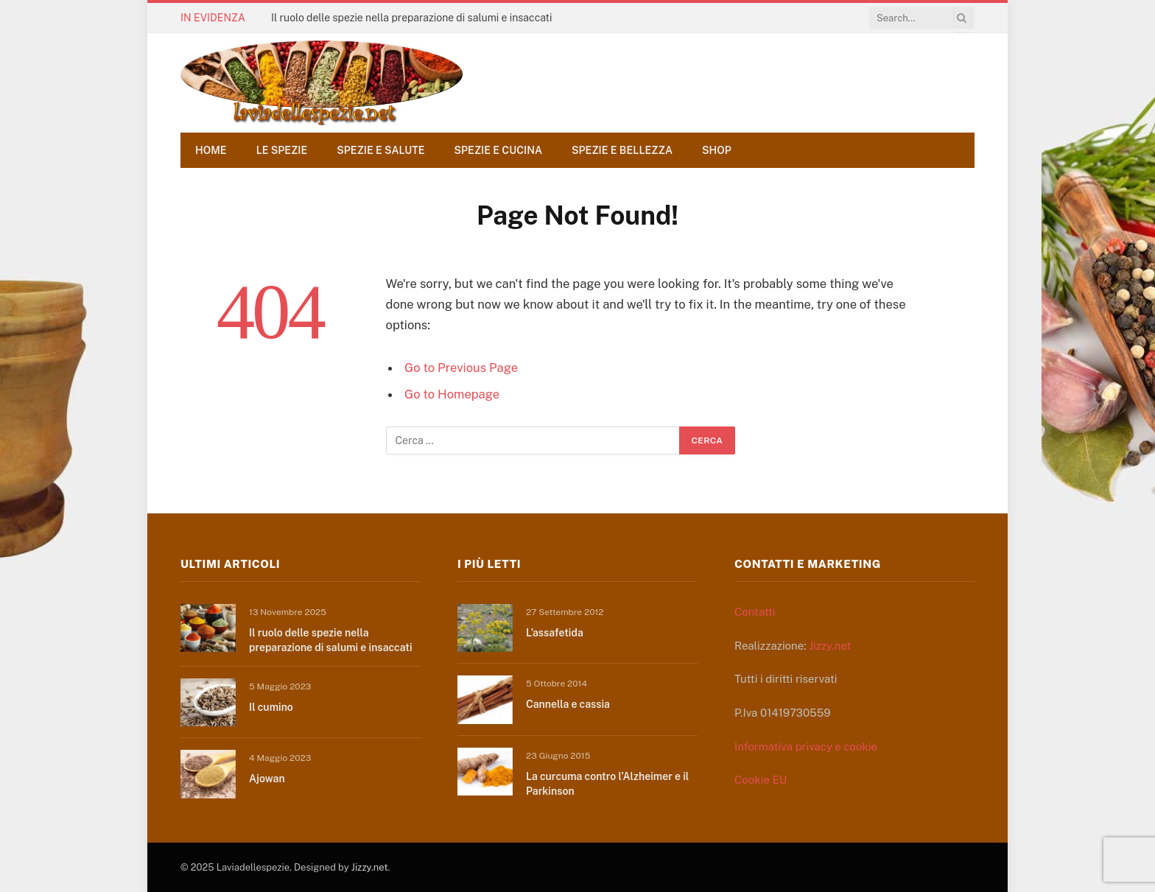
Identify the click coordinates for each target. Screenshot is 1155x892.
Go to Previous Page (461, 367)
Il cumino (271, 707)
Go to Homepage (451, 394)
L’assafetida (554, 633)
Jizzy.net (830, 645)
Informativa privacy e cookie (805, 746)
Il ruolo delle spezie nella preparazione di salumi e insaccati (411, 18)
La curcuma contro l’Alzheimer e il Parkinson (607, 783)
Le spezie (282, 150)
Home (211, 150)
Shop (716, 150)
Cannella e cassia (568, 704)
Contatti (755, 611)
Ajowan (267, 778)
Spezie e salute (380, 150)
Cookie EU (760, 779)
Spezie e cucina (498, 150)
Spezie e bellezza (622, 150)
